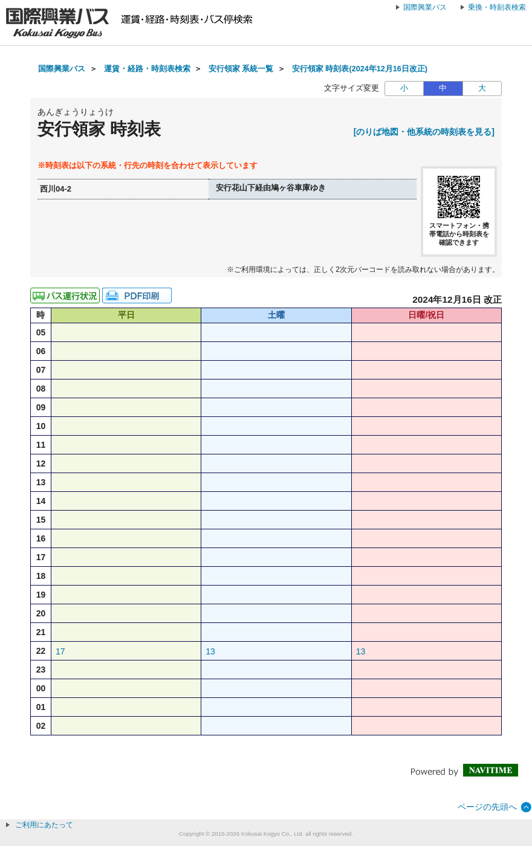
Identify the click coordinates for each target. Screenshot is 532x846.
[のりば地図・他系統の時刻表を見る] (424, 132)
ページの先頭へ (487, 807)
